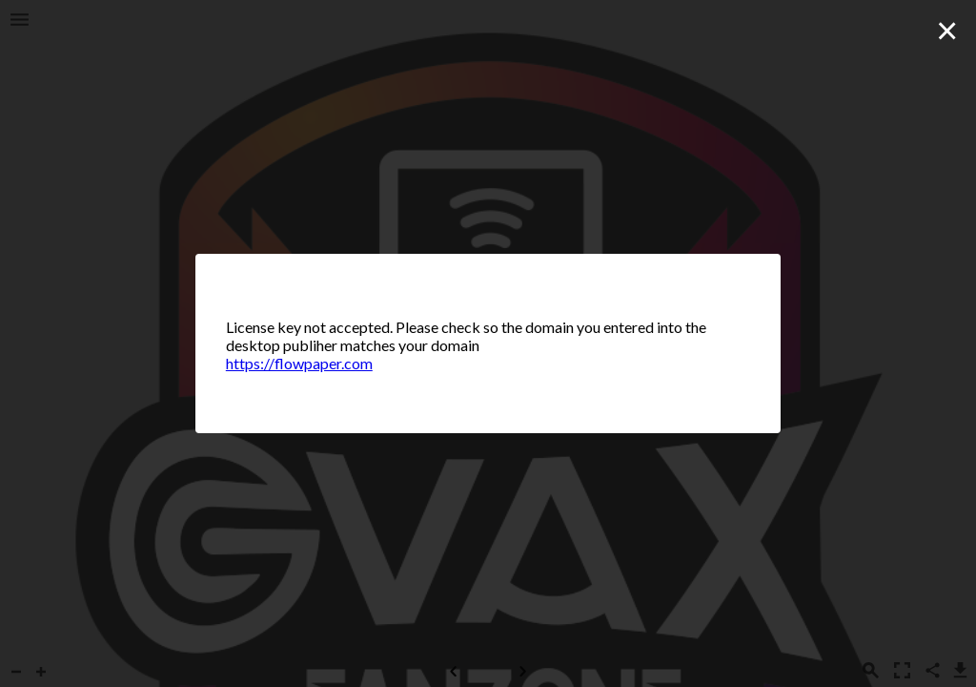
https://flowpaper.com (299, 363)
